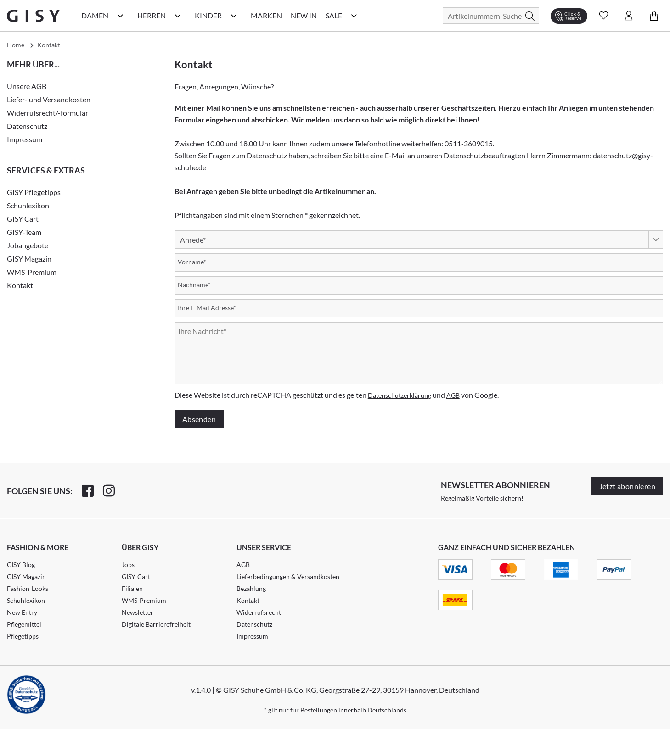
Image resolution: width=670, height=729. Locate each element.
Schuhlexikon (28, 205)
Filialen (132, 588)
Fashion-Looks (27, 588)
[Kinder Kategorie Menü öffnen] (234, 15)
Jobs (128, 564)
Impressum (24, 139)
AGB (453, 395)
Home (15, 45)
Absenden (199, 419)
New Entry (22, 612)
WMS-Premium (31, 271)
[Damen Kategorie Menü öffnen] (120, 15)
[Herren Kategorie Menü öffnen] (178, 15)
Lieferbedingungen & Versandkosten (287, 576)
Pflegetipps (23, 636)
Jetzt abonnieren (627, 486)
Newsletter (137, 612)
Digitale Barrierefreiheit (156, 624)
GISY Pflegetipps (34, 192)
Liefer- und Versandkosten (48, 99)
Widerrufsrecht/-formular (47, 112)
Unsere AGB (26, 86)
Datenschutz (27, 126)
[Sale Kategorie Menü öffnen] (354, 15)
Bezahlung (251, 588)
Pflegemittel (24, 624)
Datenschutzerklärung (399, 395)
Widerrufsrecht (258, 612)
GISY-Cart (136, 576)
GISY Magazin (29, 258)
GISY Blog (21, 564)
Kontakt (20, 285)
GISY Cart (23, 218)
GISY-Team (24, 232)
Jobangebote (27, 245)
